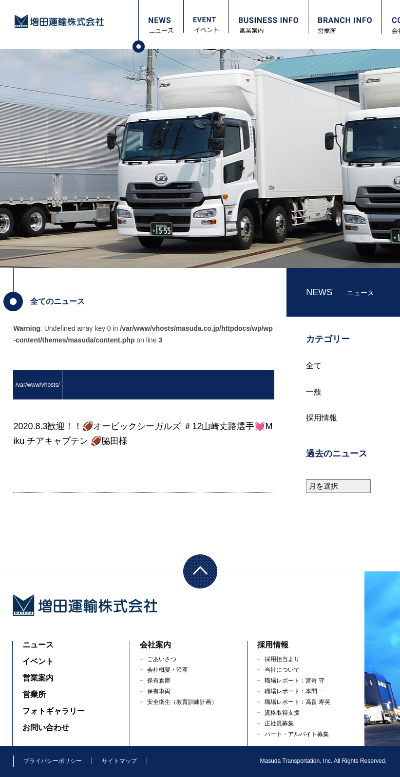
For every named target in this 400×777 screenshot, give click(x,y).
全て (314, 365)
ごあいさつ (161, 659)
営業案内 (38, 678)
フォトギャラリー (53, 711)
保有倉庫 (159, 680)
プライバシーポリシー (52, 761)
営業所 (34, 694)
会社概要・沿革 (167, 669)
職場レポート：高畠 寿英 (297, 702)
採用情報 (321, 418)
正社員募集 (279, 723)
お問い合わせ (45, 727)
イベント (38, 661)
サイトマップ (119, 761)
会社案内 (155, 645)
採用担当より (282, 659)
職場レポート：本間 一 (294, 691)
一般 (314, 392)
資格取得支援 (282, 712)
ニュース (38, 645)
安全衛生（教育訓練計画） (182, 702)
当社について (282, 669)
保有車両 (159, 691)
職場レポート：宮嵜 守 (294, 680)
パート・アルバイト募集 (297, 734)
